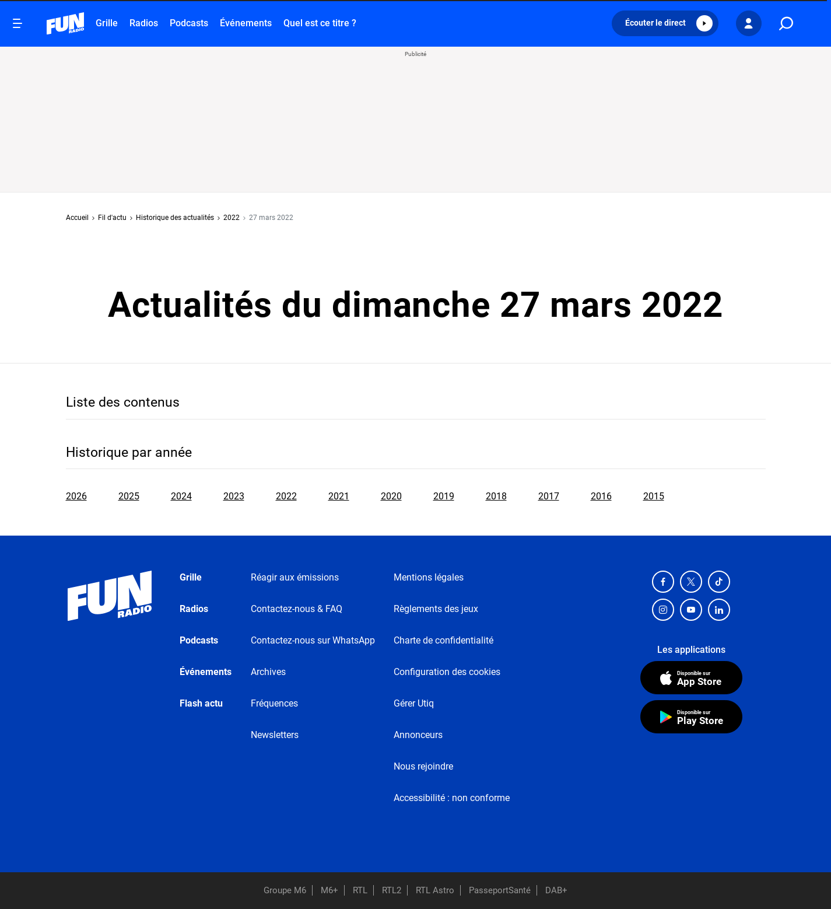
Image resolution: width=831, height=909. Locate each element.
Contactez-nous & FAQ (296, 608)
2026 (76, 496)
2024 (181, 496)
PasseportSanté (500, 890)
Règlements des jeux (436, 608)
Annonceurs (418, 734)
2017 (548, 496)
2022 (231, 218)
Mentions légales (429, 577)
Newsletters (275, 734)
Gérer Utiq (414, 703)
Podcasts (189, 23)
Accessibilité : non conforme (452, 797)
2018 (496, 496)
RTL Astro (435, 890)
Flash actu (201, 703)
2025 (128, 496)
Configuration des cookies (447, 671)
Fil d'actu (112, 218)
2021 (338, 496)
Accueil (77, 218)
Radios (143, 23)
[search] (786, 23)
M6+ (329, 890)
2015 (653, 496)
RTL (360, 890)
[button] (665, 23)
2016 (601, 496)
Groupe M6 (285, 890)
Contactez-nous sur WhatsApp (313, 640)
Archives (268, 671)
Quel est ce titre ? (319, 23)
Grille (107, 23)
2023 (233, 496)
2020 (391, 496)
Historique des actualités (175, 218)
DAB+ (556, 890)
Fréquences (274, 703)
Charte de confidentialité (443, 640)
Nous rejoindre (423, 766)
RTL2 (391, 890)
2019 (443, 496)
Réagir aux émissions (295, 577)
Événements (246, 23)
